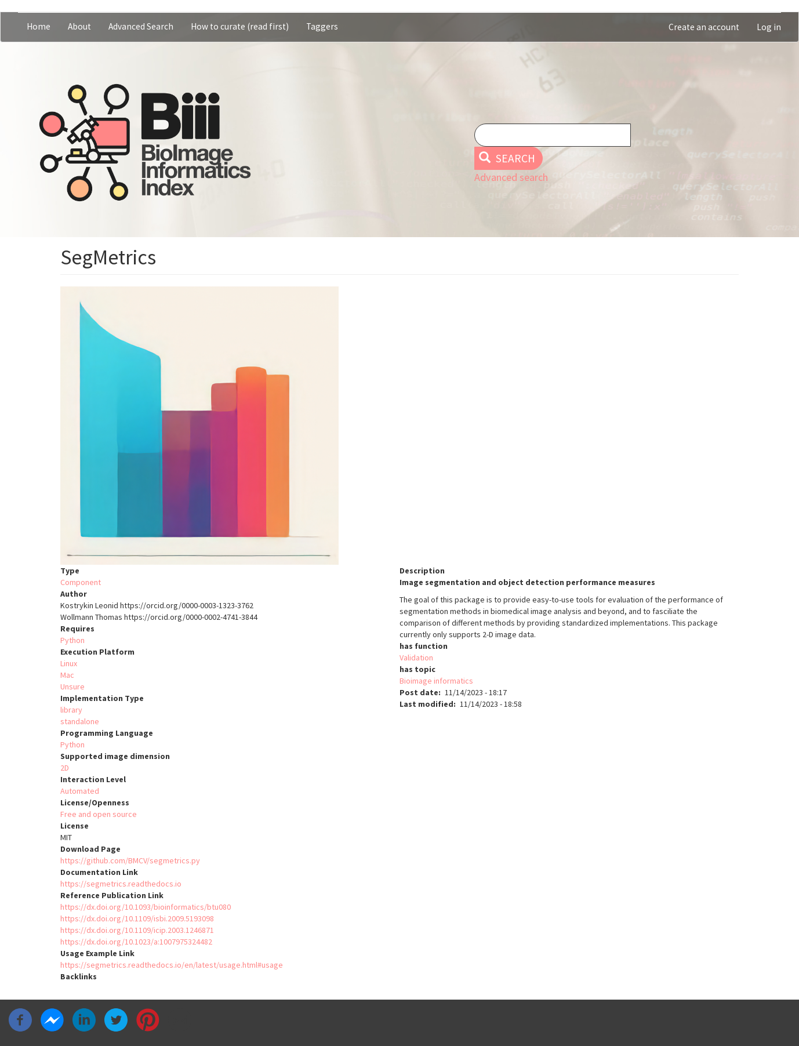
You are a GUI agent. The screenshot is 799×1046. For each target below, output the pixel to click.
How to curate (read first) (240, 26)
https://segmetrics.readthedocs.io (120, 883)
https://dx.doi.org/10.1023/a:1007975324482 (136, 941)
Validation (416, 657)
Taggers (322, 26)
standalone (79, 721)
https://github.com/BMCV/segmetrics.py (130, 860)
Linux (68, 663)
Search (507, 158)
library (71, 709)
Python (72, 640)
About (79, 26)
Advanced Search (140, 26)
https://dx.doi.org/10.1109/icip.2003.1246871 (137, 930)
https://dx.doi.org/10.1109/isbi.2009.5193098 (137, 918)
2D (64, 767)
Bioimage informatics (436, 680)
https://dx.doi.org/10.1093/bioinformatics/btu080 (145, 907)
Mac (67, 675)
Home (38, 26)
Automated (79, 791)
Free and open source (98, 814)
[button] (399, 425)
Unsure (72, 686)
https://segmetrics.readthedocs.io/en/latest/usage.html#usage (171, 965)
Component (80, 582)
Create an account (704, 26)
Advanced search (511, 177)
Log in (769, 26)
